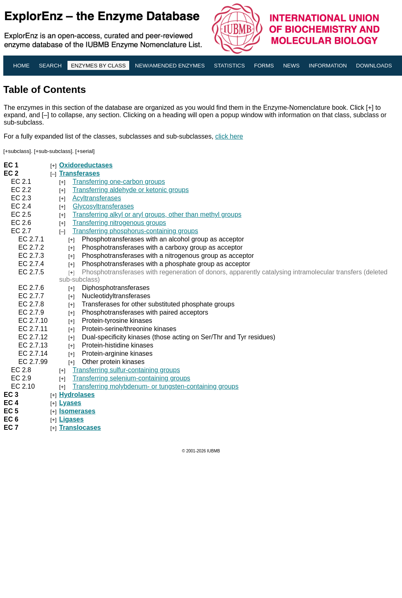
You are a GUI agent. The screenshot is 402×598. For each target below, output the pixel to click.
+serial (85, 151)
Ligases (71, 419)
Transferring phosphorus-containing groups (135, 230)
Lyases (70, 402)
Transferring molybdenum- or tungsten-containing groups (156, 386)
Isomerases (77, 411)
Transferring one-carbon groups (119, 181)
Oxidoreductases (86, 165)
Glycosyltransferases (103, 206)
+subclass (17, 151)
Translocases (80, 427)
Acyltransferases (96, 198)
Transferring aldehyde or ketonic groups (131, 189)
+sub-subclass (53, 151)
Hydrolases (77, 394)
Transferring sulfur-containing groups (126, 369)
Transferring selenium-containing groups (132, 378)
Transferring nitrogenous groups (119, 222)
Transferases (79, 173)
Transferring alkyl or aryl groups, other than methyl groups (157, 214)
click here (229, 136)
